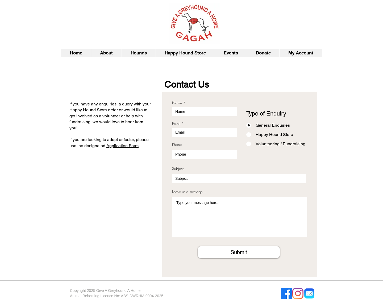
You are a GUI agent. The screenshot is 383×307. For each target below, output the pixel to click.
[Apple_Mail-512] (309, 293)
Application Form (122, 145)
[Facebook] (286, 293)
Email (176, 124)
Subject (178, 168)
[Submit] (239, 252)
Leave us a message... (189, 192)
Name (177, 103)
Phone (177, 144)
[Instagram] (297, 293)
